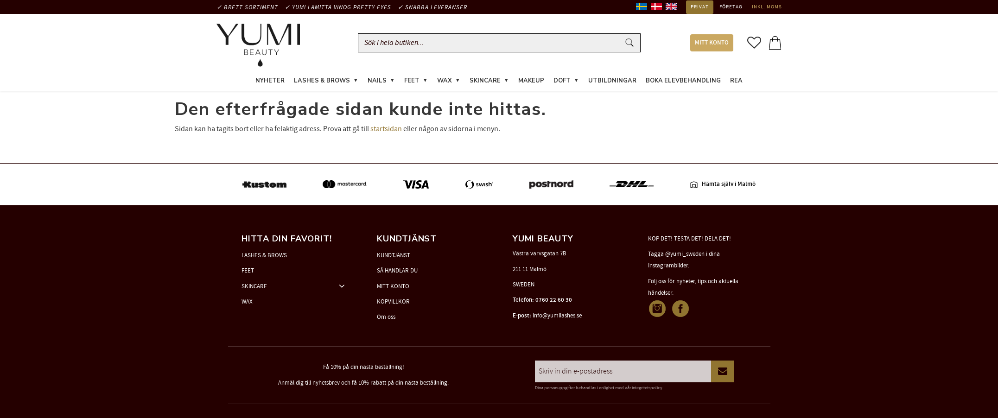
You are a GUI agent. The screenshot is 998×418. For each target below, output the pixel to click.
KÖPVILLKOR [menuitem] (393, 301)
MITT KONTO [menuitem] (712, 43)
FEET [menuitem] (412, 80)
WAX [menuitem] (444, 80)
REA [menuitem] (736, 80)
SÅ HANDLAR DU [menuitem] (397, 270)
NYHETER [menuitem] (270, 80)
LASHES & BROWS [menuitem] (322, 80)
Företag (731, 7)
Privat (700, 7)
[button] (754, 43)
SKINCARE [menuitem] (485, 80)
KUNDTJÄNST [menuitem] (393, 255)
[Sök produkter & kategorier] (491, 43)
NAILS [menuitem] (377, 80)
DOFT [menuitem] (562, 80)
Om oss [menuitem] (386, 317)
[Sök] (629, 43)
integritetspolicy (647, 388)
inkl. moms (767, 7)
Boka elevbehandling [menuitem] (683, 80)
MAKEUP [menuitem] (531, 80)
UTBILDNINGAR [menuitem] (612, 80)
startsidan (386, 128)
